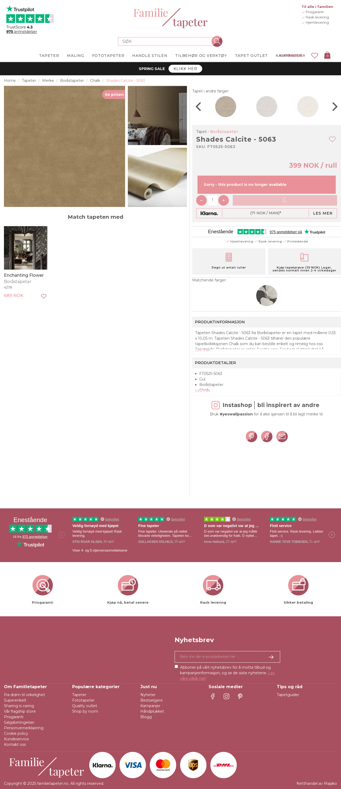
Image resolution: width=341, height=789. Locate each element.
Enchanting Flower (24, 275)
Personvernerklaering (23, 728)
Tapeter (79, 694)
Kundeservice (292, 55)
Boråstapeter (224, 131)
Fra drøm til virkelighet (24, 694)
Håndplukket (152, 711)
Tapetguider (288, 694)
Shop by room (85, 711)
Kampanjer (150, 705)
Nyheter (148, 694)
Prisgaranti (13, 716)
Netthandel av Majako (316, 783)
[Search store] (167, 41)
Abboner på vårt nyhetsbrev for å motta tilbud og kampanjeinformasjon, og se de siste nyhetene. (227, 673)
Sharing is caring (19, 705)
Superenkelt (15, 700)
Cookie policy (16, 733)
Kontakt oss (15, 744)
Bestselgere (151, 700)
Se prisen (114, 94)
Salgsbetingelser (19, 722)
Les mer (323, 213)
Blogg (146, 716)
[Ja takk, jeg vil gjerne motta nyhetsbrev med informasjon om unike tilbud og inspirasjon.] (227, 657)
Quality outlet (84, 705)
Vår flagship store (20, 711)
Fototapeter (83, 700)
